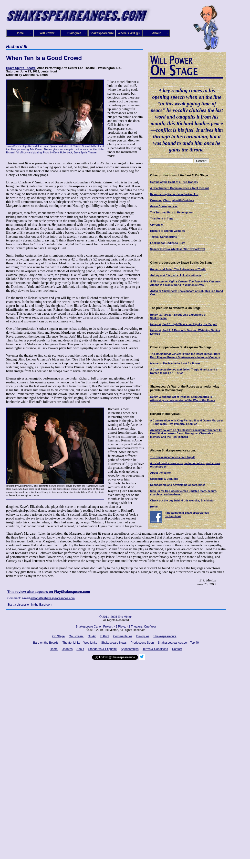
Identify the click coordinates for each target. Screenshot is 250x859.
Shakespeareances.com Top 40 (178, 642)
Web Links (90, 642)
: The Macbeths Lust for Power (175, 363)
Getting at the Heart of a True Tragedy (174, 181)
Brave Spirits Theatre (21, 68)
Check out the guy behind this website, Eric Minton (182, 500)
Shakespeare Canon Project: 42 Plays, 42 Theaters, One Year (116, 626)
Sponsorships (130, 649)
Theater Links (71, 642)
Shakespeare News (114, 642)
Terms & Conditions (155, 649)
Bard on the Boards (45, 642)
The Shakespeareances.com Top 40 (172, 457)
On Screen (76, 636)
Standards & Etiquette (164, 478)
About (156, 33)
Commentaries (122, 636)
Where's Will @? (129, 33)
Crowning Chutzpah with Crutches (172, 200)
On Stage (58, 636)
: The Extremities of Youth (178, 269)
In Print (104, 636)
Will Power (47, 33)
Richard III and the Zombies (167, 230)
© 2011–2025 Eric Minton (116, 617)
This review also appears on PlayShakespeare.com (48, 592)
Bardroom (45, 604)
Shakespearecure (102, 33)
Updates (67, 649)
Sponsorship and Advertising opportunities (177, 484)
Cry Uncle (156, 224)
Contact (177, 649)
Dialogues (74, 33)
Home (20, 33)
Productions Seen (142, 642)
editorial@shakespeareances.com (53, 598)
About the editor (160, 472)
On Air (92, 636)
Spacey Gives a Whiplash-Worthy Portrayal (177, 249)
